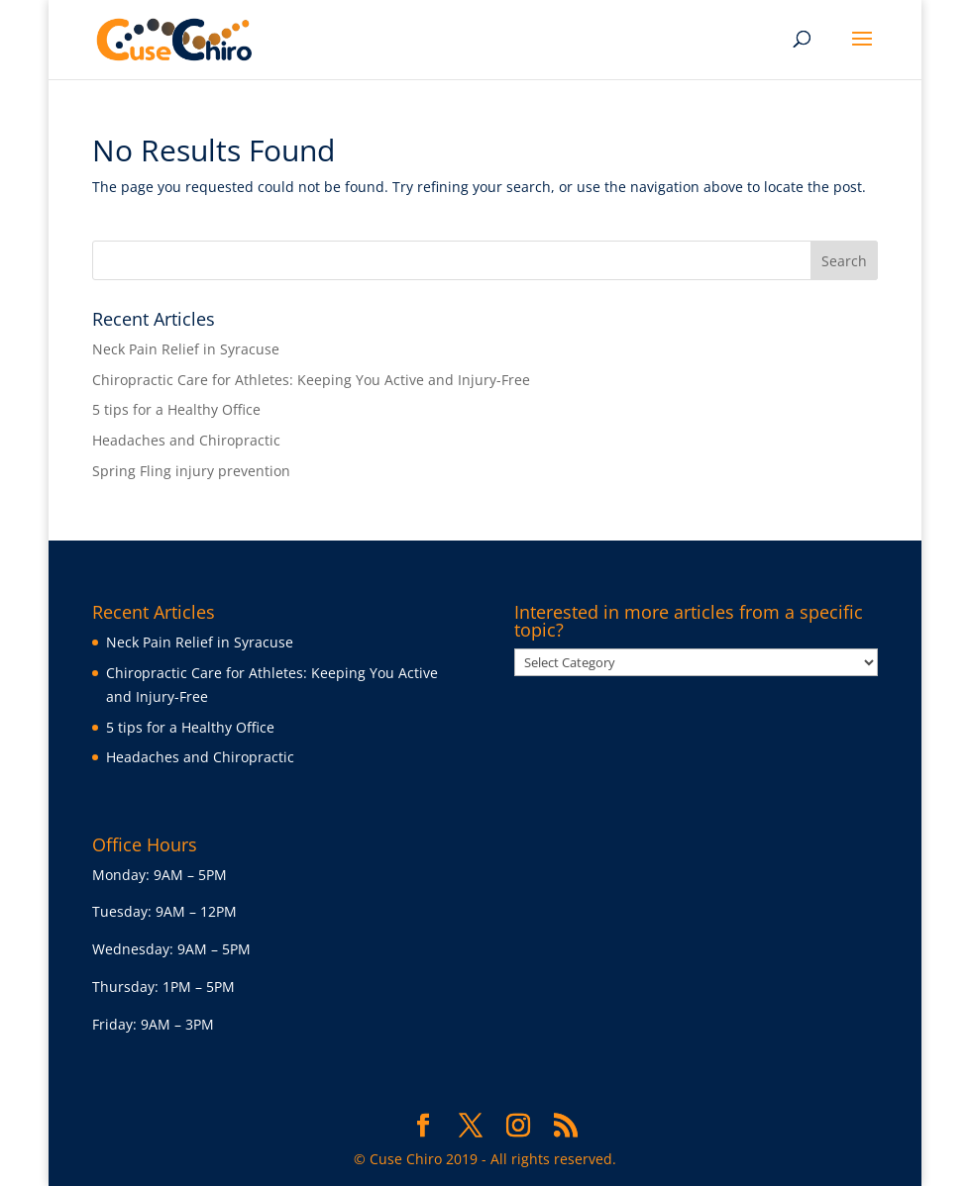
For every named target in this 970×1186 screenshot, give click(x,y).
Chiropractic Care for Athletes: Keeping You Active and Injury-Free (311, 379)
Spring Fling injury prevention (191, 470)
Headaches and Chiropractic (186, 440)
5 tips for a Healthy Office (176, 409)
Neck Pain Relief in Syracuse (185, 349)
